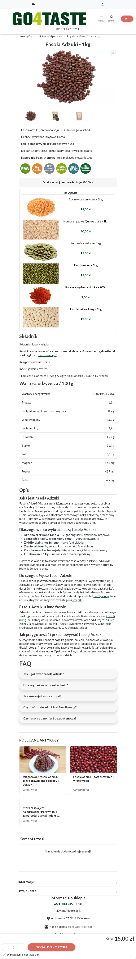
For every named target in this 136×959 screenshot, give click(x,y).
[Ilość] (13, 947)
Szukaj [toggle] (111, 18)
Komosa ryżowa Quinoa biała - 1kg (85, 221)
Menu (101, 18)
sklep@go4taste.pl (68, 28)
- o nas (68, 903)
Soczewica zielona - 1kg (86, 243)
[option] (69, 76)
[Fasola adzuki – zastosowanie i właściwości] (93, 770)
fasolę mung (101, 596)
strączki (77, 600)
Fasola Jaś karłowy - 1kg (86, 309)
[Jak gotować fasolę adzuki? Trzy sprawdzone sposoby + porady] (43, 770)
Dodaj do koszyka (51, 947)
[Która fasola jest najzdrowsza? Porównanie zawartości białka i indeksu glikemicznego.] (43, 812)
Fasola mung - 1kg (86, 265)
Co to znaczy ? (47, 355)
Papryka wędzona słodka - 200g (85, 287)
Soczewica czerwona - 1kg (86, 199)
